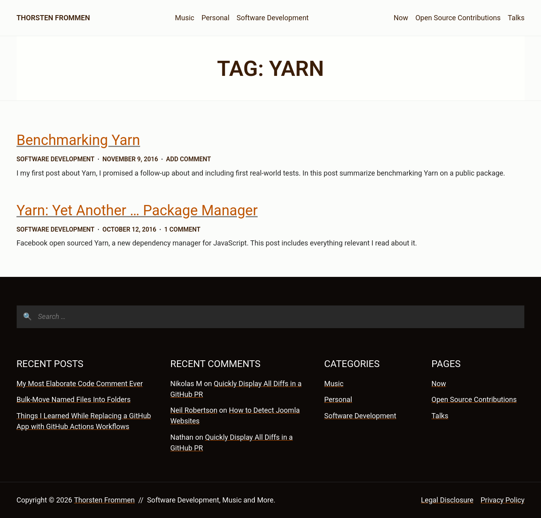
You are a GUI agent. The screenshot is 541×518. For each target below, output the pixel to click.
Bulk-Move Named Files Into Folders (74, 399)
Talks (516, 18)
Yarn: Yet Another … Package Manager (137, 210)
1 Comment (182, 229)
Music (184, 18)
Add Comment (188, 159)
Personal (215, 18)
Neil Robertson (194, 410)
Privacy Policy (503, 500)
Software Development (273, 18)
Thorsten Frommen (53, 18)
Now (401, 18)
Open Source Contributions (458, 18)
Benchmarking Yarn (78, 140)
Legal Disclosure (447, 500)
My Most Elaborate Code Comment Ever (80, 383)
